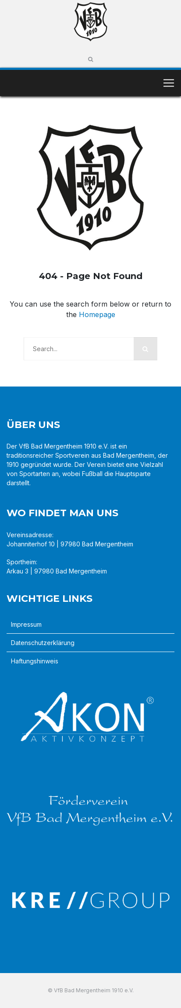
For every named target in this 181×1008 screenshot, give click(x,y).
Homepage (97, 314)
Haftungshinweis (34, 661)
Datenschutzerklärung (43, 642)
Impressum (26, 624)
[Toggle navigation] (168, 83)
